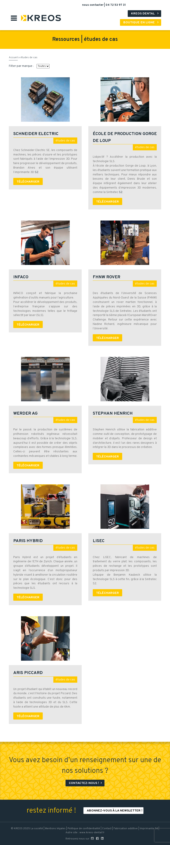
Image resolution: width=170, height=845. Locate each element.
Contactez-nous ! (86, 783)
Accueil (13, 57)
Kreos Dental (145, 14)
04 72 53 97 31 (116, 5)
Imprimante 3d (149, 828)
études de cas (65, 141)
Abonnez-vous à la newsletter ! (114, 811)
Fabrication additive (126, 828)
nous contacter (93, 5)
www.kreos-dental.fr (91, 832)
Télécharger (28, 182)
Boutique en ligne (141, 22)
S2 (36, 172)
